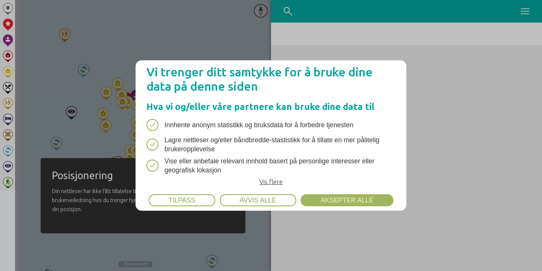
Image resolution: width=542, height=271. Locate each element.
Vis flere (271, 181)
